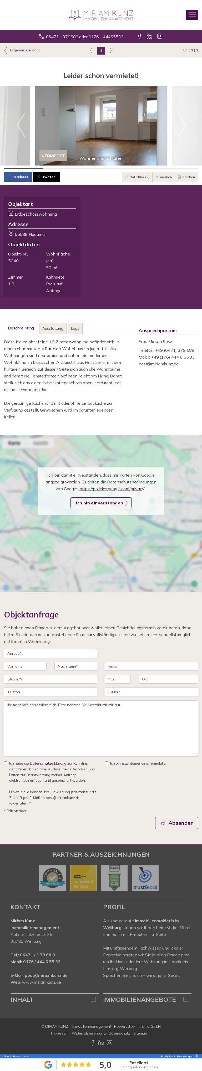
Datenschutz (119, 1033)
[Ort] (168, 679)
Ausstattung (52, 328)
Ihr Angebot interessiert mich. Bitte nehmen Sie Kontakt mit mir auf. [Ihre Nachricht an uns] (101, 728)
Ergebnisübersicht (22, 50)
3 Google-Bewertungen (139, 1067)
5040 (13, 260)
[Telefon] (50, 692)
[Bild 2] (62, 168)
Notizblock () (137, 177)
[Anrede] (50, 653)
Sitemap (140, 1033)
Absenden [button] (181, 823)
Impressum (60, 1033)
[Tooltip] (195, 1056)
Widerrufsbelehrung (89, 1033)
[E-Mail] (151, 692)
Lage (75, 328)
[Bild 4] (139, 168)
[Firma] (151, 666)
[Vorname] (25, 666)
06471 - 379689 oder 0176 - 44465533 (85, 36)
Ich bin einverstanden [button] (99, 502)
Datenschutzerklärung (48, 763)
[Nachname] (75, 666)
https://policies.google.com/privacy (111, 488)
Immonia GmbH (148, 1026)
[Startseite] (101, 15)
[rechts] (110, 50)
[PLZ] (118, 679)
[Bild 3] (101, 168)
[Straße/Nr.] (50, 679)
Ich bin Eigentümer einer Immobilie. (135, 763)
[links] (91, 50)
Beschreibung (21, 328)
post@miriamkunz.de (158, 363)
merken (163, 177)
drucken (186, 177)
